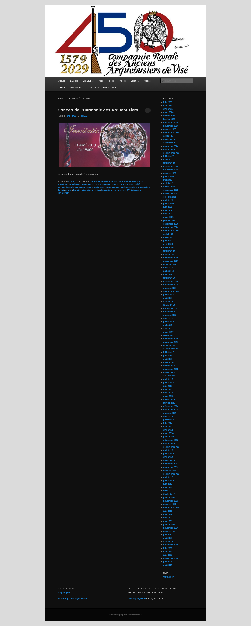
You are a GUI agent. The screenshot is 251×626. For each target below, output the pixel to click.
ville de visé (116, 190)
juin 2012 (167, 484)
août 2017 (168, 318)
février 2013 (169, 460)
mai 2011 (167, 514)
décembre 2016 (170, 338)
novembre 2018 (170, 284)
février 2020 (169, 251)
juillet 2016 (168, 352)
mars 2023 (168, 159)
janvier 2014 (169, 436)
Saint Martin (75, 88)
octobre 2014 (169, 413)
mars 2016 (168, 362)
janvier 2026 (169, 119)
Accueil (61, 81)
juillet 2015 (168, 382)
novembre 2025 (170, 126)
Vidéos (122, 81)
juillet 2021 (168, 203)
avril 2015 (168, 393)
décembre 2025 (170, 122)
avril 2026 (168, 109)
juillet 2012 (168, 480)
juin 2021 (167, 207)
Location (135, 81)
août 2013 (168, 450)
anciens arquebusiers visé (130, 181)
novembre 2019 (170, 261)
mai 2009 (167, 551)
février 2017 (169, 335)
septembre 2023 (171, 153)
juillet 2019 (168, 271)
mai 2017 (167, 325)
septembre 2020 (171, 230)
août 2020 (168, 234)
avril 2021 (168, 213)
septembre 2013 (171, 447)
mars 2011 (168, 521)
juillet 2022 (168, 176)
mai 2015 (167, 389)
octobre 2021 (169, 197)
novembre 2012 (170, 467)
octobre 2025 (169, 129)
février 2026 (169, 116)
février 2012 (169, 494)
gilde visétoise (93, 190)
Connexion (168, 577)
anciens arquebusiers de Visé (103, 181)
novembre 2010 (170, 528)
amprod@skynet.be (137, 599)
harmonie (105, 190)
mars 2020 (168, 247)
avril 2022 (168, 183)
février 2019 (169, 278)
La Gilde (74, 81)
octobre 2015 (169, 376)
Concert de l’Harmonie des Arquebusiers (98, 110)
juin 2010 (167, 534)
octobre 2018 (169, 288)
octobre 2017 (169, 315)
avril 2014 (168, 430)
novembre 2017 (170, 311)
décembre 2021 (170, 190)
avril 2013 (168, 457)
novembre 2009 (170, 544)
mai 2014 (167, 426)
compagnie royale (66, 187)
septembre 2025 (171, 132)
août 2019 (168, 267)
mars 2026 (168, 112)
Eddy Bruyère (64, 592)
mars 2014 (168, 433)
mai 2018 (167, 298)
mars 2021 (168, 217)
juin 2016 (167, 355)
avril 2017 (168, 328)
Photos (111, 81)
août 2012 (168, 477)
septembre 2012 (171, 474)
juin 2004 (167, 561)
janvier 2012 (169, 497)
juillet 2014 (168, 420)
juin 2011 (167, 511)
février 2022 (169, 186)
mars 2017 (168, 332)
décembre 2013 (170, 440)
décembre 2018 (170, 281)
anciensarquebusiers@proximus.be (74, 599)
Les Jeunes (88, 81)
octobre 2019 (169, 264)
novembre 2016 (170, 342)
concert (68, 190)
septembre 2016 (171, 349)
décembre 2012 (170, 463)
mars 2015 (168, 396)
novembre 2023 (170, 149)
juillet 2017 (168, 322)
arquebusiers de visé (91, 184)
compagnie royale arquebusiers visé (91, 187)
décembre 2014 (170, 406)
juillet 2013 (168, 453)
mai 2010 (167, 538)
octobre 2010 (169, 531)
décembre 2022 (170, 166)
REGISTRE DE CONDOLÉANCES (102, 88)
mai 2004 (167, 565)
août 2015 (168, 379)
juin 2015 (167, 386)
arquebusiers (75, 184)
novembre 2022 (170, 170)
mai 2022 (167, 180)
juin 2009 (167, 548)
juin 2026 (167, 102)
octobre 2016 (169, 345)
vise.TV (126, 190)
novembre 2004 (170, 558)
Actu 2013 (72, 181)
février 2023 (169, 163)
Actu (101, 81)
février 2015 (169, 399)
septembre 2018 (171, 291)
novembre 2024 (170, 146)
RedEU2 (83, 116)
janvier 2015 (169, 403)
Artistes (147, 81)
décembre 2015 (170, 369)
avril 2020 (168, 244)
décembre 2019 (170, 257)
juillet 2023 (168, 156)
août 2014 (168, 416)
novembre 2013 (170, 443)
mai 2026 (167, 105)
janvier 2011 (169, 524)
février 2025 (169, 139)
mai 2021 (167, 210)
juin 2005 (167, 555)
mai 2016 (167, 359)
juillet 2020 (168, 237)
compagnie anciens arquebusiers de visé (121, 184)
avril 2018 (168, 301)
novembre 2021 (170, 193)
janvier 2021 (169, 220)
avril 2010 (168, 541)
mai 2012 (167, 487)
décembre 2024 (170, 143)
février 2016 (169, 366)
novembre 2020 (170, 227)
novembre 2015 (170, 372)
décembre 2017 (170, 308)
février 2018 (169, 305)
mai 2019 (167, 274)
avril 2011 (168, 517)
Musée (61, 88)
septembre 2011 (171, 507)
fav (74, 190)
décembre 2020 (170, 224)
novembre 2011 (170, 501)
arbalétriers (63, 184)
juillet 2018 (168, 294)
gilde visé (81, 190)
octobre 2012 (169, 470)
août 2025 (168, 136)
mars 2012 (168, 490)
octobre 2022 (169, 173)
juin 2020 (167, 240)
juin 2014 (167, 423)
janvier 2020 (169, 254)
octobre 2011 (169, 504)
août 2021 (168, 200)
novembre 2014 (170, 409)
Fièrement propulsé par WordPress (125, 615)
